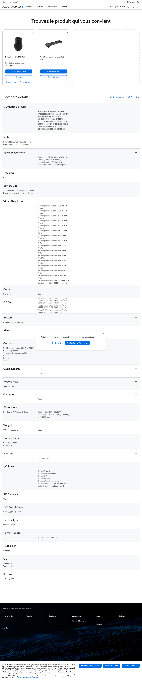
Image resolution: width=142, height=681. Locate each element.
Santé (51, 633)
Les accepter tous (131, 665)
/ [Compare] (27, 609)
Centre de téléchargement (10, 638)
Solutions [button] (42, 7)
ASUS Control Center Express (128, 626)
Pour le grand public (117, 7)
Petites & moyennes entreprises (59, 620)
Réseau (28, 650)
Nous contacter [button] (132, 2)
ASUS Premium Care (78, 624)
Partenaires (76, 616)
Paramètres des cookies (90, 665)
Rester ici (58, 343)
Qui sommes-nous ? (10, 2)
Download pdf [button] (117, 97)
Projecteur (29, 633)
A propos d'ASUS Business (104, 628)
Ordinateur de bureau (32, 623)
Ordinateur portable (32, 620)
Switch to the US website (77, 343)
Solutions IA (53, 643)
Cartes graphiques (31, 643)
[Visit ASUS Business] (8, 608)
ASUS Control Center (125, 623)
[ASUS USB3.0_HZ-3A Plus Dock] (53, 57)
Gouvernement (53, 640)
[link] (18, 77)
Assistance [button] (67, 7)
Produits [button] (32, 7)
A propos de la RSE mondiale (104, 631)
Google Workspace (55, 646)
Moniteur (28, 630)
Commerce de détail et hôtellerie (59, 630)
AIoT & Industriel (31, 646)
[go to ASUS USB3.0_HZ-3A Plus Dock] (53, 44)
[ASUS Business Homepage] (13, 6)
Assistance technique (9, 635)
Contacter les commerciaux (11, 623)
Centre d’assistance (8, 632)
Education (52, 626)
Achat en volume (7, 620)
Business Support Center (103, 620)
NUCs (27, 626)
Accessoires (30, 656)
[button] (128, 6)
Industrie (52, 636)
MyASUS (121, 620)
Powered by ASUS (78, 631)
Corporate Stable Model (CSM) (81, 628)
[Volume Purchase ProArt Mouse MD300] (18, 71)
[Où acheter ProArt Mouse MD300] (10, 82)
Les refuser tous (111, 665)
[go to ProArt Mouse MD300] (19, 44)
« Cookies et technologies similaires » (28, 678)
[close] (104, 333)
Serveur (28, 636)
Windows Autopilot (125, 630)
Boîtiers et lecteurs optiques (34, 653)
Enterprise (52, 623)
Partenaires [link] (54, 7)
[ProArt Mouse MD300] (18, 57)
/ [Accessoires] (19, 609)
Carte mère (29, 640)
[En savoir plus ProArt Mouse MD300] (26, 82)
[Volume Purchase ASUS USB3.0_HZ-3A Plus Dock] (53, 71)
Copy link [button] (133, 97)
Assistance (6, 628)
